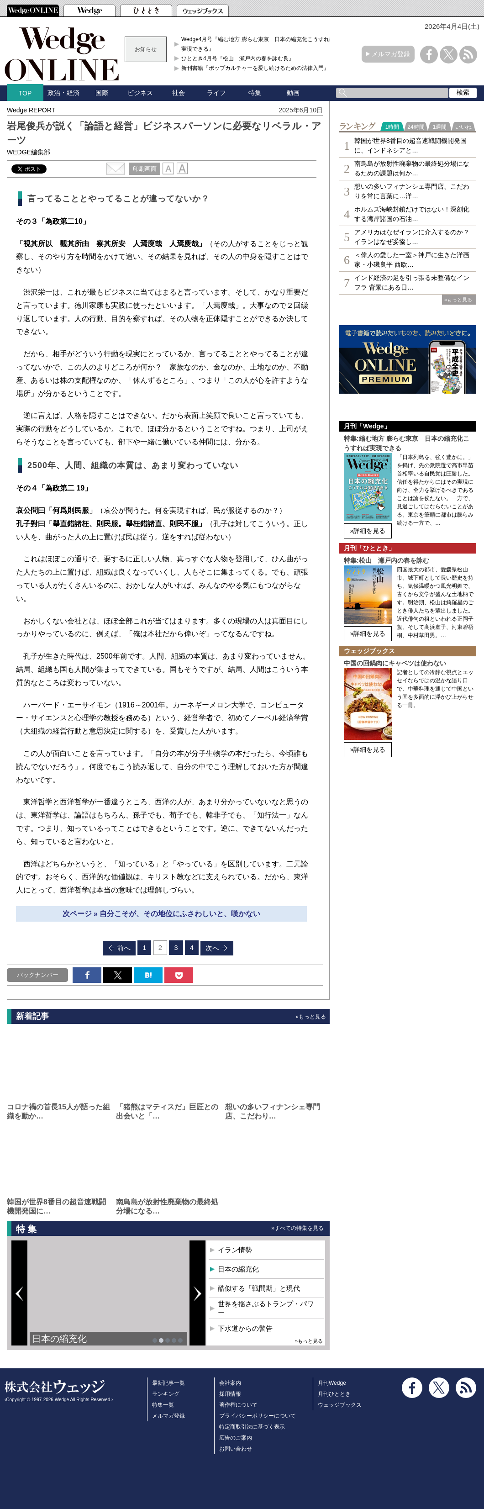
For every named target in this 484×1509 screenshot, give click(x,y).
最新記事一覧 (168, 1383)
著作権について (238, 1405)
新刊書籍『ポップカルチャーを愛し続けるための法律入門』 (255, 68)
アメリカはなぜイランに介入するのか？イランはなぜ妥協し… (411, 236)
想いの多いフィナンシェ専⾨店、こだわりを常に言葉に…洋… (411, 191)
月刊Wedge (332, 1383)
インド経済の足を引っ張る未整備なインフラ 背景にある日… (411, 282)
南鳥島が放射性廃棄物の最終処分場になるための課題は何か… (411, 168)
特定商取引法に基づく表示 (252, 1427)
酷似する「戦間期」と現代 (259, 1288)
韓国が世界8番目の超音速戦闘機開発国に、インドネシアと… (410, 145)
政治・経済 (63, 92)
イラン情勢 (235, 1250)
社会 (178, 92)
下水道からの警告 (245, 1328)
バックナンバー (37, 974)
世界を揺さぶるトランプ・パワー (266, 1308)
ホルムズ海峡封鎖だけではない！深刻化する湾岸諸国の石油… (411, 214)
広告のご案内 (235, 1438)
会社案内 (230, 1383)
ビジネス (140, 92)
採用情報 (230, 1394)
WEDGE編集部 (28, 152)
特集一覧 (163, 1405)
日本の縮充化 (59, 1339)
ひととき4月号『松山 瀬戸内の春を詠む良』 (237, 58)
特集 (254, 92)
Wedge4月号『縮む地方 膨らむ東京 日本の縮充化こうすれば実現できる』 (258, 44)
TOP (25, 93)
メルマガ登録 (391, 54)
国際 (101, 92)
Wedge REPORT (31, 110)
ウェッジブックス (340, 1405)
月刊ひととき (334, 1394)
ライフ (216, 92)
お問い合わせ (235, 1449)
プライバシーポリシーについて (257, 1416)
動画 (293, 92)
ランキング (165, 1394)
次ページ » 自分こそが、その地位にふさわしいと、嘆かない (162, 914)
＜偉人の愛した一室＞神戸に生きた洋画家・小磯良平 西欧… (411, 259)
